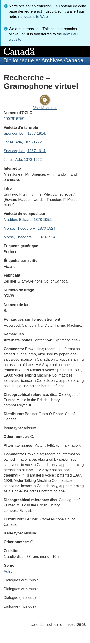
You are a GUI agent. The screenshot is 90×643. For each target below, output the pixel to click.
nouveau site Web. (33, 17)
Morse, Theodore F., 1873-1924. (30, 228)
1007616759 (14, 119)
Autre (8, 571)
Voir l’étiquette (45, 108)
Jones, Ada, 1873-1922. (23, 142)
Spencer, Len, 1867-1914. (25, 133)
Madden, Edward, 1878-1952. (28, 220)
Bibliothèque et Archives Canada (43, 60)
